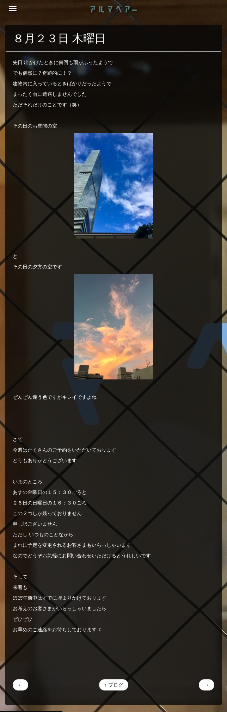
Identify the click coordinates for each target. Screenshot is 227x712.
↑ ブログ (113, 685)
